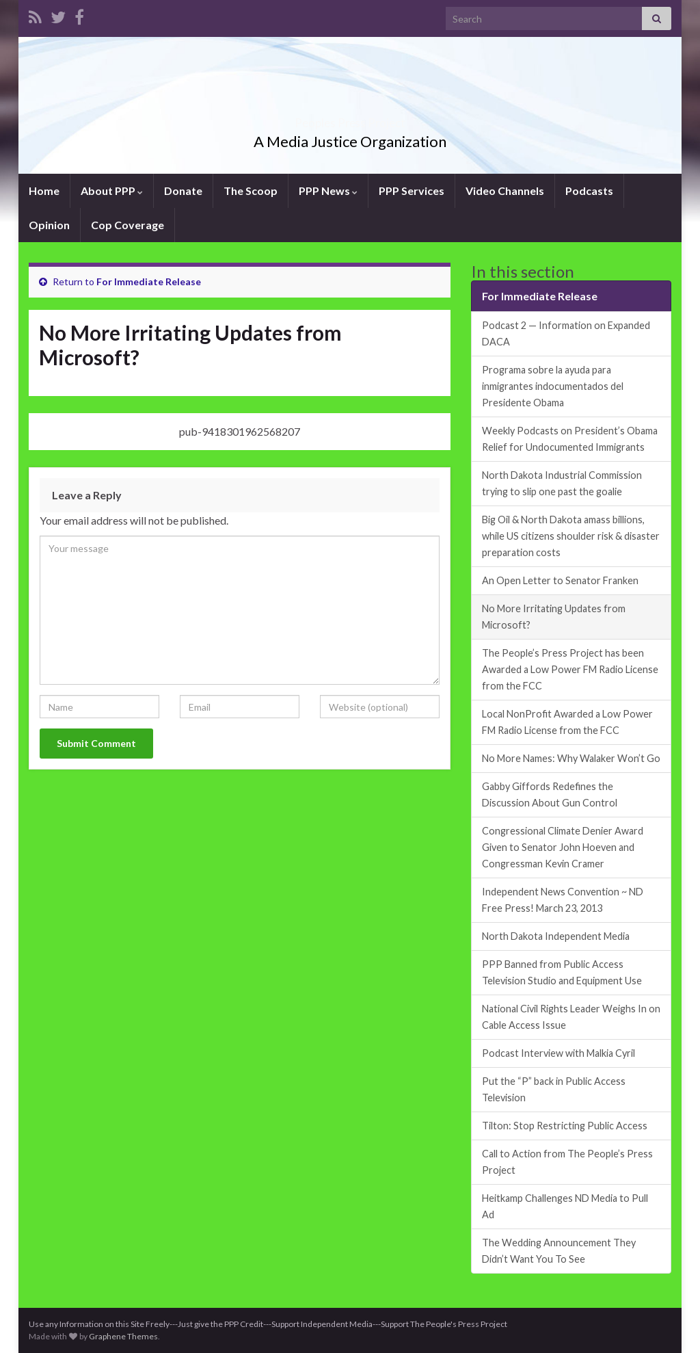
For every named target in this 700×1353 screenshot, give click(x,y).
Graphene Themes (123, 1336)
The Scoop (251, 190)
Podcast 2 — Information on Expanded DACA (566, 333)
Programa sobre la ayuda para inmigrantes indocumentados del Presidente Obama (552, 386)
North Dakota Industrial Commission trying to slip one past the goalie (562, 483)
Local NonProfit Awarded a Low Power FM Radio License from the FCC (567, 722)
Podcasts (589, 190)
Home (44, 190)
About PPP (112, 190)
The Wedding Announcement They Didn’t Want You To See (559, 1251)
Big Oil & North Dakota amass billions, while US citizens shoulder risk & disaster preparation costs (571, 536)
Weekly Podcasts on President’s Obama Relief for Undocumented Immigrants (570, 439)
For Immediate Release (148, 281)
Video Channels (505, 190)
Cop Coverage (127, 224)
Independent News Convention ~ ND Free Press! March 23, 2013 (562, 900)
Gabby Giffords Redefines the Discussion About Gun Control (549, 794)
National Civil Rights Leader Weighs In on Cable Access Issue (571, 1017)
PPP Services (411, 190)
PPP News (328, 190)
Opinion (49, 224)
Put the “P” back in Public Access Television (553, 1089)
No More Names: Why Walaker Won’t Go (571, 758)
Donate (183, 190)
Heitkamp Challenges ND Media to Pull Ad (565, 1206)
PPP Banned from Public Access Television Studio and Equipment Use (562, 972)
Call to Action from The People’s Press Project (567, 1162)
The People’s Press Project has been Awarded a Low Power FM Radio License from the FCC (570, 669)
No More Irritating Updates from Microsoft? (553, 617)
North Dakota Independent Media (556, 936)
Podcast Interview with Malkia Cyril (558, 1053)
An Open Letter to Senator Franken (560, 580)
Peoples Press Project (350, 118)
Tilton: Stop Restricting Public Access (564, 1125)
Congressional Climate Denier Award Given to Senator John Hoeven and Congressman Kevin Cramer (562, 847)
